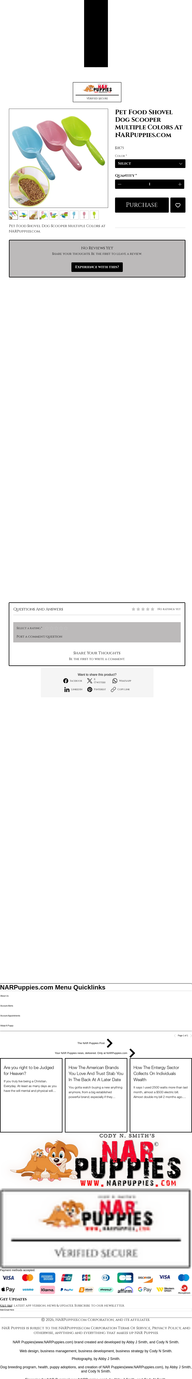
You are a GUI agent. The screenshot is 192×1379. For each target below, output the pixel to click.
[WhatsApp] (121, 680)
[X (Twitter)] (97, 681)
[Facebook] (72, 680)
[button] (97, 92)
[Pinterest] (96, 689)
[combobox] (150, 163)
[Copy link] (120, 689)
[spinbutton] (149, 184)
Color (121, 156)
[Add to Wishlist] (177, 205)
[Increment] (180, 184)
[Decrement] (119, 184)
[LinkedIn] (73, 689)
